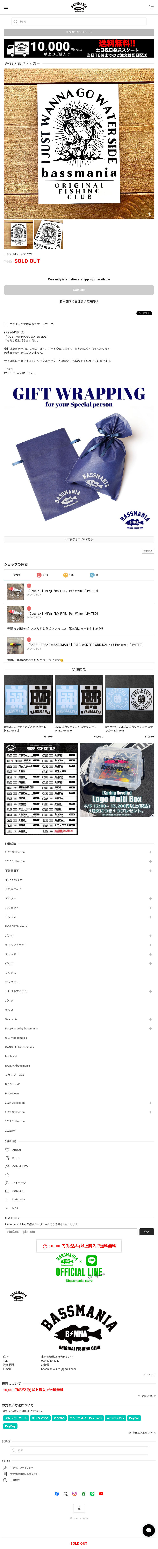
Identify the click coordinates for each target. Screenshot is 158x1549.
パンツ (9, 935)
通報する (147, 551)
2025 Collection (15, 861)
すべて (17, 575)
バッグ (9, 1000)
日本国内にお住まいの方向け (79, 301)
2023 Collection (15, 1112)
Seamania (11, 1019)
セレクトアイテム (16, 991)
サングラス (12, 982)
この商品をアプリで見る (79, 539)
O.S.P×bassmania (16, 1037)
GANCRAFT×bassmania (20, 1047)
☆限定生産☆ (13, 889)
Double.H (11, 1056)
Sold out (79, 290)
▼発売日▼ (12, 870)
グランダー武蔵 (14, 1074)
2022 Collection (15, 1121)
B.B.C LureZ (12, 1084)
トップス (10, 917)
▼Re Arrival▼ (13, 879)
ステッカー (12, 954)
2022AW (10, 1130)
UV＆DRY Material (16, 926)
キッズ (9, 1009)
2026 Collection (15, 852)
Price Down (12, 1093)
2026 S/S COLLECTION (79, 32)
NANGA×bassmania (17, 1065)
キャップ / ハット (16, 944)
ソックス (10, 972)
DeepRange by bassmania (21, 1028)
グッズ (9, 963)
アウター (10, 898)
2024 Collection (15, 1102)
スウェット (12, 907)
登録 (146, 1231)
